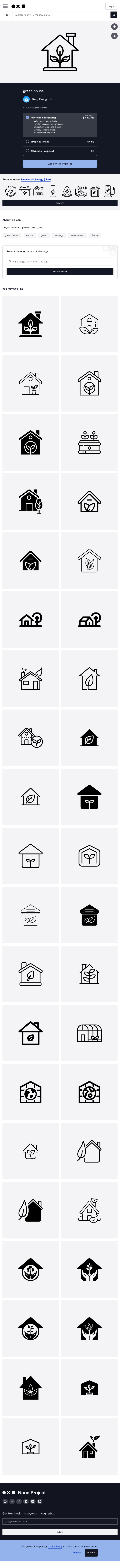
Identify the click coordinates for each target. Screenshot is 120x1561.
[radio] (60, 125)
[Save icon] (114, 26)
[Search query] (60, 262)
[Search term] (61, 15)
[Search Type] (7, 15)
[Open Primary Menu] (5, 6)
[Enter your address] (60, 1521)
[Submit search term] (113, 15)
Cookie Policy (55, 1546)
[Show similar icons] (114, 36)
